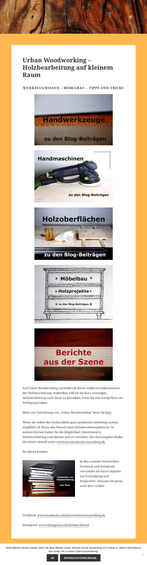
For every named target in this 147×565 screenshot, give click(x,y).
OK (52, 558)
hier (108, 412)
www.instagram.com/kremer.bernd (64, 525)
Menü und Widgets (131, 21)
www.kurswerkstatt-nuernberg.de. (81, 442)
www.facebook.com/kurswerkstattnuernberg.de (71, 515)
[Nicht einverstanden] (142, 554)
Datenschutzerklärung (80, 558)
